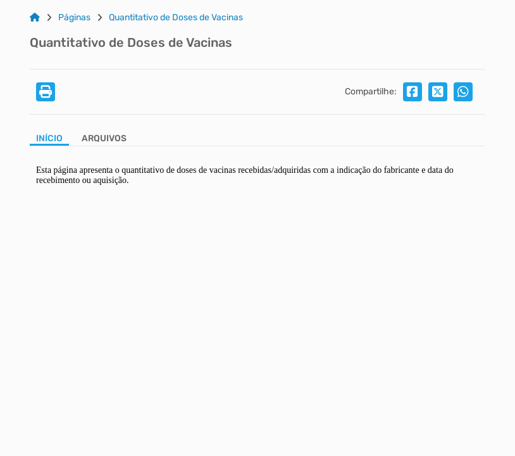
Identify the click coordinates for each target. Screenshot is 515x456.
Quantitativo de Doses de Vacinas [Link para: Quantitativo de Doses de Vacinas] (176, 18)
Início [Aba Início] (49, 139)
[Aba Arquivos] (104, 140)
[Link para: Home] (35, 18)
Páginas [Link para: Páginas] (74, 18)
